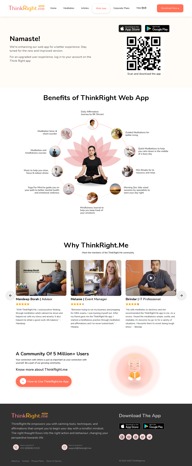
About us (15, 461)
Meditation (68, 8)
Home (53, 8)
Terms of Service (54, 461)
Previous (10, 296)
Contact (25, 461)
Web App (101, 8)
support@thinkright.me (80, 448)
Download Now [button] (169, 8)
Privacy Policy (37, 461)
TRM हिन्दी (141, 8)
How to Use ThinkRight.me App (44, 381)
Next (181, 296)
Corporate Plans (121, 8)
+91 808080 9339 (30, 448)
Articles (85, 8)
